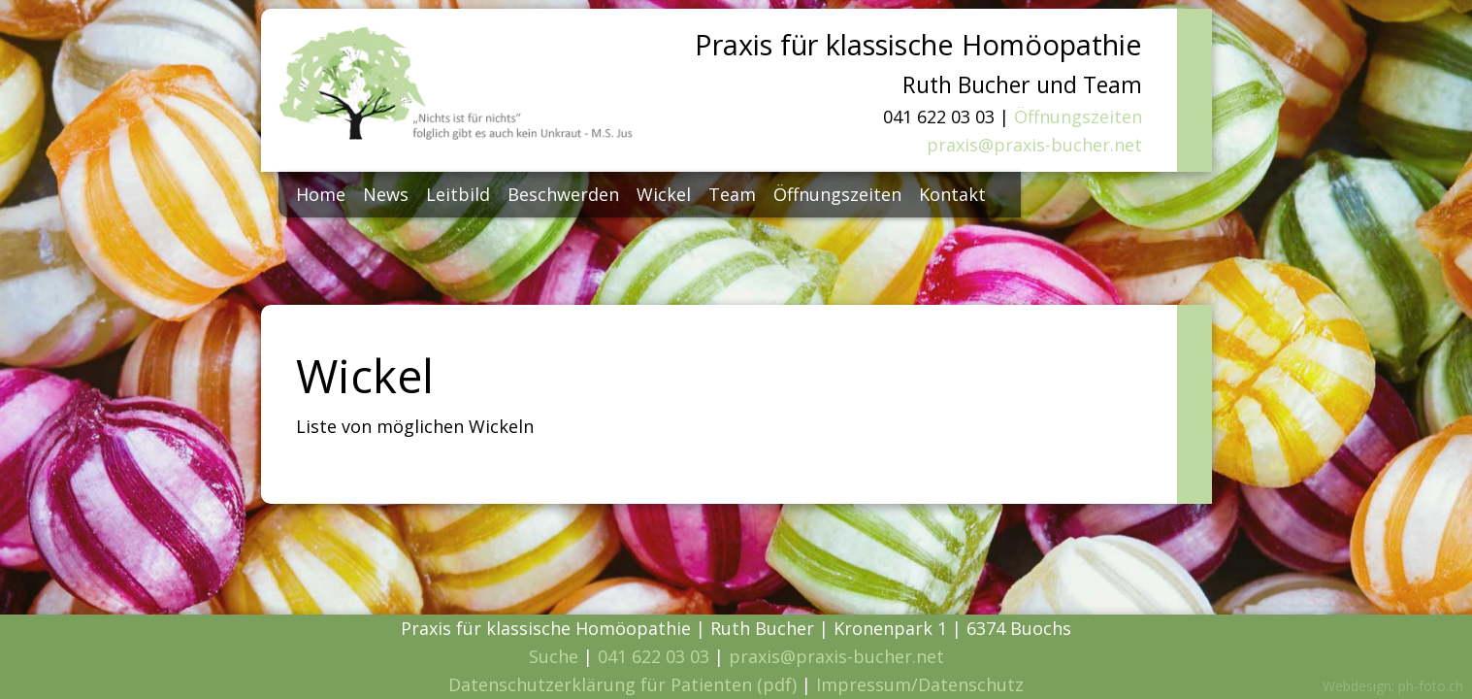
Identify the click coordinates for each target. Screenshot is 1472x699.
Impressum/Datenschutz (920, 684)
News (386, 194)
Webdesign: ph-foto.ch (1393, 686)
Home (320, 194)
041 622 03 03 (653, 656)
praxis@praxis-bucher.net (1034, 144)
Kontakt (952, 194)
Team (732, 194)
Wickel (664, 194)
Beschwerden (563, 194)
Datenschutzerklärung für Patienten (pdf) (622, 684)
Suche (553, 656)
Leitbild (458, 194)
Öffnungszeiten (1078, 116)
